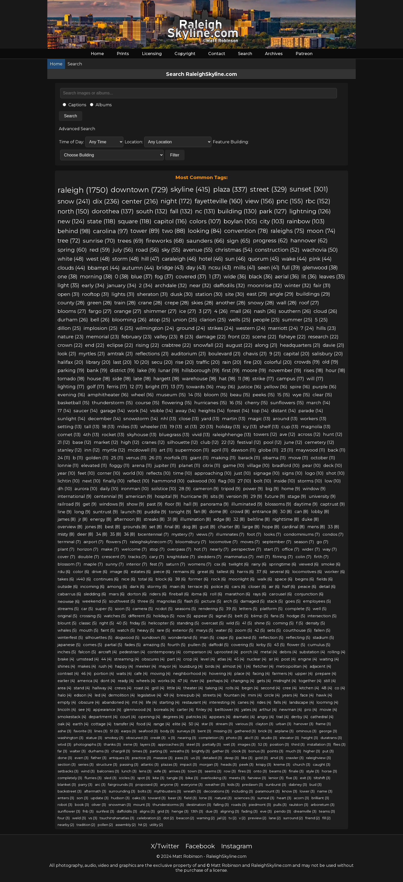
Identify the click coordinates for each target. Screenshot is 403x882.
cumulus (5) (319, 644)
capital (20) (296, 354)
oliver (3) (98, 804)
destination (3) (198, 804)
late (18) (142, 378)
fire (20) (253, 362)
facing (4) (261, 673)
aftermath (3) (95, 791)
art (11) (166, 450)
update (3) (99, 798)
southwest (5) (122, 601)
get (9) (90, 504)
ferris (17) (117, 386)
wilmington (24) (155, 328)
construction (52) (277, 249)
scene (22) (264, 337)
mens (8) (316, 526)
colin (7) (304, 556)
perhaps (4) (217, 680)
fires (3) (244, 771)
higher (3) (312, 751)
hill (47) (150, 258)
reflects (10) (158, 473)
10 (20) (141, 362)
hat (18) (227, 378)
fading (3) (250, 811)
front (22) (239, 337)
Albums (101, 104)
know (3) (289, 791)
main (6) (177, 586)
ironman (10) (135, 488)
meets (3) (237, 778)
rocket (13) (113, 434)
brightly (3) (201, 751)
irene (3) (130, 744)
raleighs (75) (287, 230)
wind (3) (88, 771)
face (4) (307, 695)
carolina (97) (110, 231)
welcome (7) (134, 549)
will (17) (315, 378)
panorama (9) (214, 504)
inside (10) (284, 480)
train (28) (125, 303)
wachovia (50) (320, 249)
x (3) (171, 738)
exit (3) (305, 778)
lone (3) (205, 798)
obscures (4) (153, 659)
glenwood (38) (320, 267)
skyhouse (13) (142, 434)
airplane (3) (284, 731)
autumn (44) (138, 267)
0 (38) (122, 277)
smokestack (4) (72, 717)
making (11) (223, 457)
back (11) (336, 450)
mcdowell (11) (142, 450)
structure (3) (106, 764)
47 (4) (183, 680)
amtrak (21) (120, 354)
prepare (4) (325, 673)
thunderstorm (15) (112, 402)
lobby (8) (320, 511)
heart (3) (284, 798)
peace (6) (307, 586)
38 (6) (180, 579)
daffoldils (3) (127, 811)
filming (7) (283, 556)
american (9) (139, 496)
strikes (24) (220, 328)
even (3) (81, 758)
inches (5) (67, 652)
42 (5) (259, 630)
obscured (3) (137, 738)
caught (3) (321, 764)
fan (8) (200, 511)
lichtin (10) (69, 480)
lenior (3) (276, 778)
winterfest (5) (70, 637)
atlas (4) (224, 659)
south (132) (151, 211)
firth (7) (321, 556)
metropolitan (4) (291, 666)
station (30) (209, 294)
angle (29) (282, 294)
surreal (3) (265, 798)
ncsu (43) (219, 267)
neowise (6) (69, 601)
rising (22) (147, 345)
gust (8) (207, 526)
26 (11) (155, 457)
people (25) (266, 320)
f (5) (299, 623)
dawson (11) (243, 450)
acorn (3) (301, 798)
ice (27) (187, 311)
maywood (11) (310, 450)
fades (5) (133, 644)
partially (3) (212, 744)
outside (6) (68, 586)
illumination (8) (195, 519)
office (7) (290, 549)
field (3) (190, 798)
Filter (174, 155)
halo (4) (64, 695)
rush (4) (105, 666)
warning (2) (206, 818)
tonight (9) (180, 511)
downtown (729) (139, 189)
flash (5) (191, 601)
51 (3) (114, 731)
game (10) (233, 465)
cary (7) (156, 556)
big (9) (272, 488)
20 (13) (206, 426)
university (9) (322, 496)
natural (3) (223, 798)
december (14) (104, 418)
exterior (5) (182, 630)
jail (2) (221, 818)
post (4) (288, 659)
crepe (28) (177, 303)
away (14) (186, 410)
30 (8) (286, 511)
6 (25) (126, 328)
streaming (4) (126, 659)
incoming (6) (92, 586)
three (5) (146, 601)
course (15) (147, 402)
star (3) (207, 724)
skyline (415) (190, 189)
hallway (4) (102, 688)
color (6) (81, 571)
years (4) (290, 695)
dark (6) (137, 586)
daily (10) (109, 488)
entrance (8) (265, 511)
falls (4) (280, 702)
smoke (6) (331, 564)
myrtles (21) (92, 354)
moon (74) (321, 230)
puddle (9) (155, 511)
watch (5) (126, 630)
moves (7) (250, 541)
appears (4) (219, 717)
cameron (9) (206, 488)
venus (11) (136, 457)
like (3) (246, 758)
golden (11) (97, 457)
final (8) (172, 526)
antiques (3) (119, 758)
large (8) (251, 526)
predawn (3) (252, 784)
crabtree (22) (176, 345)
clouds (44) (71, 267)
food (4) (143, 724)
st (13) (191, 426)
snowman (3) (119, 804)
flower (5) (296, 644)
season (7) (304, 541)
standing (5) (188, 623)
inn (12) (92, 450)
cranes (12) (153, 442)
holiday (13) (228, 426)
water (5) (224, 630)
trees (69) (130, 240)
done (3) (65, 758)
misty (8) (66, 534)
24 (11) (64, 457)
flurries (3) (93, 778)
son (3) (82, 798)
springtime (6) (282, 564)
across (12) (309, 434)
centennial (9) (108, 496)
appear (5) (203, 616)
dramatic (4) (244, 717)
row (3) (230, 771)
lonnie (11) (68, 465)
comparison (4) (197, 652)
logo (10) (314, 473)
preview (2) (257, 818)
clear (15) (322, 394)
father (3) (98, 758)
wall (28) (287, 303)
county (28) (71, 303)
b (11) (78, 457)
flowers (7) (116, 541)
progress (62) (270, 240)
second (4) (270, 688)
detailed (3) (212, 758)
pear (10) (311, 465)
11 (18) (244, 378)
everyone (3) (192, 784)
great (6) (205, 571)
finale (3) (296, 771)
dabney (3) (298, 784)
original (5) (67, 616)
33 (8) (333, 526)
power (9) (253, 488)
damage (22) (211, 337)
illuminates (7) (230, 534)
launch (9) (131, 511)
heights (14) (211, 410)
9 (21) (275, 354)
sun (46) (235, 258)
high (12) (130, 442)
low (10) (333, 480)
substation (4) (312, 652)
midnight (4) (284, 680)
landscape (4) (301, 702)
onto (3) (260, 771)
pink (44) (320, 258)
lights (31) (123, 294)
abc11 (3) (251, 738)
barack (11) (249, 457)
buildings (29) (313, 294)
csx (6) (220, 564)
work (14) (137, 410)
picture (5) (211, 601)
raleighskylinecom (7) (151, 541)
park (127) (273, 211)
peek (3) (246, 764)
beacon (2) (185, 818)
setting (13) (70, 426)
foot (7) (254, 534)
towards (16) (200, 386)
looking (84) (205, 230)
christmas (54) (233, 249)
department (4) (103, 717)
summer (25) (297, 320)
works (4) (166, 680)
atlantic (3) (150, 764)
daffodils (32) (229, 285)
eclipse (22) (120, 345)
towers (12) (265, 434)
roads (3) (238, 804)
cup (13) (289, 426)
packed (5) (246, 637)
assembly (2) (125, 825)
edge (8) (222, 519)
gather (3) (220, 751)
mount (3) (141, 804)
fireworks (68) (165, 240)
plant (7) (66, 549)
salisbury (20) (327, 354)
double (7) (88, 556)
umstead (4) (88, 659)
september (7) (276, 541)
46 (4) (86, 673)
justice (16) (249, 386)
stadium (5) (323, 637)
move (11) (298, 457)
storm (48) (125, 258)
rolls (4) (232, 688)
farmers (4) (282, 673)
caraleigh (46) (179, 258)
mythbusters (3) (167, 791)
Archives (274, 53)
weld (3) (79, 818)
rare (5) (163, 630)
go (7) (322, 541)
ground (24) (191, 328)
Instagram (236, 846)
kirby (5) (263, 644)
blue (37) (141, 277)
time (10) (182, 473)
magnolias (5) (169, 601)
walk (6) (264, 579)
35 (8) (115, 534)
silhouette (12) (182, 442)
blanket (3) (67, 784)
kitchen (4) (309, 688)
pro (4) (310, 709)
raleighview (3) (318, 758)
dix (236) (106, 201)
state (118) (101, 221)
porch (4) (249, 652)
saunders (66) (205, 240)
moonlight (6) (241, 579)
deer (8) (85, 534)
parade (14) (310, 410)
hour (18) (335, 370)
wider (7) (311, 549)
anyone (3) (169, 784)
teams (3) (327, 811)
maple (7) (93, 564)
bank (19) (97, 370)
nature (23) (71, 337)
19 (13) (176, 426)
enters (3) (66, 798)
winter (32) (298, 285)
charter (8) (229, 526)
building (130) (237, 211)
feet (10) (86, 473)
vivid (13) (201, 434)
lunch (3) (129, 771)
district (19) (122, 370)
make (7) (110, 549)
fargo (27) (100, 311)
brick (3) (265, 731)
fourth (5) (176, 644)
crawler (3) (295, 758)
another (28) (230, 303)
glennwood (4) (137, 709)
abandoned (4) (115, 702)
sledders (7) (210, 556)
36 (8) (129, 534)
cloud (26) (325, 311)
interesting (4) (222, 702)
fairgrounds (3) (120, 784)
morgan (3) (208, 764)
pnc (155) (290, 201)
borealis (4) (164, 709)
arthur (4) (268, 709)
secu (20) (162, 362)
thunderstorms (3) (168, 804)
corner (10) (108, 473)
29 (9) (256, 496)
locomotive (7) (223, 541)
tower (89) (145, 230)
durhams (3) (98, 751)
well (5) (319, 608)
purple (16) (324, 386)
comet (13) (69, 434)
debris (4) (288, 652)
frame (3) (323, 724)
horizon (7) (87, 549)
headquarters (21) (300, 345)
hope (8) (270, 526)
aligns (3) (147, 811)
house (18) (98, 378)
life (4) (151, 702)
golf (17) (95, 386)
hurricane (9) (194, 496)
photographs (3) (87, 744)
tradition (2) (86, 825)
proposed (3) (146, 784)
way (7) (330, 549)
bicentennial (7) (153, 534)
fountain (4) (234, 695)
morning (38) (96, 277)
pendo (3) (282, 811)
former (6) (198, 579)
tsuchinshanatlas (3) (117, 818)
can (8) (301, 511)
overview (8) (70, 526)
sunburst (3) (275, 784)
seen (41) (268, 267)
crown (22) (70, 345)
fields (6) (325, 579)
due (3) (212, 811)
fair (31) (322, 285)
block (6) (163, 579)
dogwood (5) (127, 637)
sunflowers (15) (287, 402)
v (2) (242, 818)
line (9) (65, 511)
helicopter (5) (161, 623)
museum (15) (171, 394)
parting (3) (158, 751)
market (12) (106, 442)
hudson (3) (120, 798)
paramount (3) (267, 791)
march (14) (318, 402)
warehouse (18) (199, 378)
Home (97, 53)
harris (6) (245, 571)
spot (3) (143, 778)
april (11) (220, 450)
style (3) (312, 771)
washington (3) (70, 738)
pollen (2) (105, 825)
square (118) (134, 221)
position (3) (279, 744)
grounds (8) (135, 526)
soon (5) (122, 608)
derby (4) (299, 717)
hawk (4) (324, 695)
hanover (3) (303, 724)
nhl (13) (168, 418)
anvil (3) (276, 758)
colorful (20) (278, 362)
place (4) (242, 673)
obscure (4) (88, 702)
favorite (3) (83, 731)
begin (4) (250, 688)
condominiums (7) (302, 534)
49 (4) (169, 695)
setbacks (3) (68, 771)
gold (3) (261, 758)
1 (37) (215, 277)
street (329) (268, 189)
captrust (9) (332, 504)
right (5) (106, 623)
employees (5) (317, 601)
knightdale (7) (181, 556)
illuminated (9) (246, 504)
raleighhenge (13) (232, 434)
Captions (74, 104)
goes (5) (292, 601)
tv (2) (232, 818)
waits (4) (124, 673)
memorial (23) (102, 337)
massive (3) (162, 758)
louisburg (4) (191, 666)
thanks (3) (112, 744)
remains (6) (184, 571)
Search (245, 53)
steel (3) (193, 744)
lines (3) (100, 731)
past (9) (154, 504)
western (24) (250, 328)
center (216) (140, 201)
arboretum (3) (322, 804)
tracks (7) (137, 556)
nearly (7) (219, 549)
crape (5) (225, 637)
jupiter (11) (165, 465)
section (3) (67, 764)
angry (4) (265, 717)
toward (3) (157, 798)
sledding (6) (95, 594)
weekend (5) (94, 601)
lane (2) (275, 818)
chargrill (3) (120, 751)
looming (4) (327, 702)
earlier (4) (66, 680)
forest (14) (238, 410)
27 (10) (244, 480)
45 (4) (239, 659)
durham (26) (73, 320)
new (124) (71, 221)
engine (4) (307, 659)
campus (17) (290, 378)
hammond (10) (168, 480)
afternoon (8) (127, 519)
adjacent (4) (320, 666)
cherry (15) (256, 402)
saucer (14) (86, 410)
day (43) (196, 267)
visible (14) (161, 410)
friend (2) (312, 818)
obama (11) (274, 457)
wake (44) (294, 258)
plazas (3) (169, 764)
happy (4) (124, 666)
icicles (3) (127, 778)
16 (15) (236, 402)
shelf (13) (269, 426)
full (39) (291, 267)
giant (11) (199, 457)
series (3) (86, 764)
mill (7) (263, 556)
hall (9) (191, 504)
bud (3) (315, 784)
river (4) (197, 680)
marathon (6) (237, 594)
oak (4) (64, 724)
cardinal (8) (293, 526)
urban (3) (283, 724)
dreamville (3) (305, 811)
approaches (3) (171, 744)
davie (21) (333, 345)
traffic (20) (208, 362)
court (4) (128, 717)
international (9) (74, 496)
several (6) (280, 571)
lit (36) (309, 277)
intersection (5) (322, 616)
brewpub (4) (188, 695)
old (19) (330, 362)
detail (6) (327, 586)
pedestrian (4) (132, 652)
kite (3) (158, 778)
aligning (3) (229, 811)
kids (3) (233, 784)
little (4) (174, 688)
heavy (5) (145, 630)
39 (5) (231, 608)
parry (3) (85, 784)
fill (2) (326, 818)
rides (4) (264, 702)
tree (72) (69, 240)
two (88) (173, 230)
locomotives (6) (307, 571)
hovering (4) (220, 673)
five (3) (291, 778)
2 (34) (145, 285)
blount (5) (67, 623)
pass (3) (181, 758)
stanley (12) (70, 450)
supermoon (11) (192, 450)
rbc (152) (318, 201)
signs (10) (292, 473)
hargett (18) (166, 378)
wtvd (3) (64, 744)
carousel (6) (280, 594)
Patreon (304, 53)
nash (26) (265, 311)
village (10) (258, 465)
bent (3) (204, 731)
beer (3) (174, 798)
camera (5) (143, 608)
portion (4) (104, 673)
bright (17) (156, 386)
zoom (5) (243, 630)
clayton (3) (264, 724)
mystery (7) (182, 534)
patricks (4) (196, 717)
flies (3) (339, 744)
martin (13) (233, 418)
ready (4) (126, 680)
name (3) (324, 791)
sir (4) (274, 659)
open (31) (68, 294)
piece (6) (161, 571)
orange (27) (127, 311)
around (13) (285, 418)
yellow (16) (275, 386)
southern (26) (295, 311)
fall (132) (181, 211)
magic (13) (259, 418)
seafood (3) (148, 731)
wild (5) (233, 623)
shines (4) (66, 666)
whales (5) (67, 630)
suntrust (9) (105, 511)
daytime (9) (306, 504)
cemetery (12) (319, 442)
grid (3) (163, 811)
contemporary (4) (164, 652)
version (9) (237, 496)
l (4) (247, 666)
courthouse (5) (297, 630)
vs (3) (92, 818)
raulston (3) (298, 804)
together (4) (310, 680)
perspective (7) (246, 549)
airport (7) (94, 541)
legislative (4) (149, 695)
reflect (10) (138, 480)
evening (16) (71, 394)
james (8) (67, 519)
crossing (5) (90, 616)
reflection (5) (271, 637)
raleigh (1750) (83, 190)
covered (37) (191, 277)
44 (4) (106, 659)
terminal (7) (69, 541)
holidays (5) (163, 616)
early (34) (93, 285)
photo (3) (234, 738)
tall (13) (91, 426)
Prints (123, 53)
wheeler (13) (153, 426)
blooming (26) (129, 320)
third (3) (298, 744)
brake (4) (66, 659)
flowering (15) (177, 402)
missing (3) (223, 731)
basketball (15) (73, 402)
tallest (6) (225, 571)
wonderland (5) (182, 637)
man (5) (207, 637)
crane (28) (150, 303)
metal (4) (268, 652)
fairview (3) (257, 778)
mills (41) (244, 267)
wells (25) (239, 320)
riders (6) (158, 594)
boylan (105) (240, 221)
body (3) (167, 731)
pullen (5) (197, 644)
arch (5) (231, 601)
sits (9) (217, 496)
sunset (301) (309, 189)
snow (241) (74, 201)
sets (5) (274, 630)
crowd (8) (240, 511)
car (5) (87, 608)
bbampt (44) (104, 267)
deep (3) (231, 758)
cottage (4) (101, 724)
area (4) (64, 688)
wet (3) (229, 744)
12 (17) (136, 386)
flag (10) (226, 480)
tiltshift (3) (322, 778)
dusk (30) (181, 294)
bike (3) (192, 778)
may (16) (225, 386)
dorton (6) (137, 594)
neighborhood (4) (189, 673)
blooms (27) (72, 311)
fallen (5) (322, 630)
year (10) (66, 473)
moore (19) (254, 370)
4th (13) (91, 434)
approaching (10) (213, 473)
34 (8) (101, 534)
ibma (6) (199, 594)
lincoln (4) (67, 709)
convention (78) (246, 230)
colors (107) (205, 221)
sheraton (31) (152, 294)
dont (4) (107, 680)
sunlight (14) (71, 418)
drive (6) (99, 571)
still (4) (330, 680)
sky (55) (171, 249)
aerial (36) (287, 277)
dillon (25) (69, 328)
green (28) (99, 303)
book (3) (82, 804)
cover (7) (66, 556)
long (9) (82, 511)
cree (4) (290, 688)
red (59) (99, 249)
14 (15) (195, 394)
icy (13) (250, 426)
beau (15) (240, 394)
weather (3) (215, 784)
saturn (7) (175, 564)
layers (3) (147, 744)
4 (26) (221, 311)
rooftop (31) (95, 294)
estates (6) (141, 571)
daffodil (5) (218, 644)
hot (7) (200, 549)
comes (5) (92, 644)
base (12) (81, 442)
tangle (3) (175, 778)
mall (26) (240, 311)
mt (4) (137, 702)
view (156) (259, 201)
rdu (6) (64, 571)
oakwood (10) (201, 480)
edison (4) (83, 695)
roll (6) (216, 594)
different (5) (139, 616)
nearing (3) (187, 738)
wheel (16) (142, 394)
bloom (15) (215, 394)
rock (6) (218, 579)
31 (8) (172, 519)
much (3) (293, 751)
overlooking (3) (213, 778)
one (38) (67, 277)
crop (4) (190, 659)
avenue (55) (198, 249)
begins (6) (304, 579)
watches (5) (115, 616)
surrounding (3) (122, 791)
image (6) (119, 571)
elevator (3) (289, 738)
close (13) (189, 418)
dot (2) (168, 818)
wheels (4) (145, 680)
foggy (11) (119, 465)
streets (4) (212, 695)
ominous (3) (306, 731)
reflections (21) (152, 354)
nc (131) (205, 211)
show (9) (135, 504)
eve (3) (266, 811)
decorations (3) (216, 791)
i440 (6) (84, 579)
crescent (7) (114, 556)
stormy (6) (157, 586)
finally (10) (114, 480)
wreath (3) (192, 791)
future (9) (275, 496)
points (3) (275, 751)
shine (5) (262, 623)
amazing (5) (154, 644)
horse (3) (329, 771)
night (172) (176, 201)
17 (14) (64, 410)
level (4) (207, 659)
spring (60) (72, 249)
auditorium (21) (188, 354)
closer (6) (257, 586)
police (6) (220, 586)
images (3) (246, 744)
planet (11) (189, 465)
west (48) (98, 258)
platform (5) (271, 608)
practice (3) (141, 758)
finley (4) (204, 709)
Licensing (152, 53)
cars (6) (239, 586)
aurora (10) (86, 488)
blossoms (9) (278, 504)
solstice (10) (163, 488)
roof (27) (309, 303)
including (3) (242, 791)
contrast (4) (68, 673)
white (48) (71, 258)
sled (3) (110, 778)
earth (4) (80, 724)
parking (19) (71, 370)
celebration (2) (149, 818)
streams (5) (68, 608)
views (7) (205, 534)
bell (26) (99, 320)
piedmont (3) (260, 804)
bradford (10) (286, 465)
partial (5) (113, 644)
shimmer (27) (160, 311)
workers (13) (313, 418)
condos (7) (333, 534)
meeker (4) (145, 666)
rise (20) (184, 362)
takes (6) (66, 579)
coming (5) (283, 623)
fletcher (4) (263, 666)
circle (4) (272, 695)
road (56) (147, 249)
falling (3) (221, 804)
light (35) (68, 285)
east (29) (257, 294)
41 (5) (247, 623)
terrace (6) (198, 586)
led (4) (100, 695)
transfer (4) (124, 724)
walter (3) (78, 751)
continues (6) (106, 579)
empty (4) (67, 702)
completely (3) (70, 778)
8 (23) (186, 337)
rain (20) (231, 362)
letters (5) (248, 608)
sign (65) (238, 240)
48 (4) (327, 688)
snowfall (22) (208, 345)
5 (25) (321, 320)
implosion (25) (100, 328)
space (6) (283, 579)
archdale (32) (171, 285)
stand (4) (82, 688)
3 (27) (205, 311)
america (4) (87, 680)
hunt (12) (332, 434)
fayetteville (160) (219, 201)
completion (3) (211, 738)
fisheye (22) (292, 337)
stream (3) (224, 724)
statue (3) (94, 738)
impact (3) (188, 764)
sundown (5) (154, 637)
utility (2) (156, 825)
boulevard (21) (224, 354)
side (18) (122, 378)
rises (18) (313, 370)
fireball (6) (179, 594)
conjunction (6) (309, 594)
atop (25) (159, 320)
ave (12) (287, 434)
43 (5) (279, 644)
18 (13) (108, 426)
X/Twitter (165, 846)
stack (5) (275, 601)
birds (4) (212, 666)
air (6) (274, 586)
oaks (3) (138, 798)
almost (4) (232, 666)
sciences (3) (244, 798)
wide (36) (235, 277)
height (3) (309, 738)
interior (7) (136, 564)
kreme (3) (282, 764)
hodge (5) (296, 616)
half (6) (288, 586)
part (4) (174, 659)
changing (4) (242, 680)
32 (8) (239, 519)
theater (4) (193, 688)
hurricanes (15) (210, 402)
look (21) (67, 354)
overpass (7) (179, 549)
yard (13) (210, 418)
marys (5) (204, 630)
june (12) (293, 442)
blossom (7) (69, 564)
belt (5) (241, 616)
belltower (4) (227, 709)
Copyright (185, 53)
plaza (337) (230, 189)
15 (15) (283, 394)
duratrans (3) (331, 738)
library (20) (98, 362)
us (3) (195, 758)
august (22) (239, 345)
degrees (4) (173, 717)
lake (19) (146, 370)
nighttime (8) (285, 519)
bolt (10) (262, 480)
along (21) (266, 345)
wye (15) (301, 394)
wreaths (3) (179, 751)
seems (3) (213, 771)
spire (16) (300, 386)
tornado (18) (71, 378)
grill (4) (158, 688)
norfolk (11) (175, 457)
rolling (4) (336, 652)
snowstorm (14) (140, 418)
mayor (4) (168, 666)
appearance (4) (107, 709)
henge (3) (180, 811)
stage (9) (297, 496)
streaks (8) (154, 519)
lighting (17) (71, 386)
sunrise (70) (99, 240)
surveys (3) (186, 731)
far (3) (62, 751)
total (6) (145, 579)
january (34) (121, 285)
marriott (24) (283, 328)
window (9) (314, 488)
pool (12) (272, 442)
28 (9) (185, 488)
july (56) (123, 249)
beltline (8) (259, 519)
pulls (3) (280, 804)
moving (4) (160, 673)
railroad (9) (69, 504)
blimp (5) (259, 616)
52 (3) (262, 744)
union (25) (185, 320)
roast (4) (141, 688)
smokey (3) (114, 738)
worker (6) (335, 571)
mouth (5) (88, 630)
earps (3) (128, 731)
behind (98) (74, 231)
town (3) (195, 771)
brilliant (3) (320, 798)
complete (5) (297, 608)
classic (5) (88, 623)
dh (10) (65, 488)
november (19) (285, 370)
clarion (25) (213, 320)
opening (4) (149, 717)
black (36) (260, 277)
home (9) (290, 488)
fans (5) (277, 616)
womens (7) (200, 564)
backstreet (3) (69, 791)
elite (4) (179, 724)
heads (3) (229, 764)
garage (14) (112, 410)
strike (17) (263, 378)
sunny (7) (115, 564)
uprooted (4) (226, 652)
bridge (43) (170, 267)
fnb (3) (88, 811)
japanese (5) (69, 644)
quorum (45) (263, 258)
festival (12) (249, 442)
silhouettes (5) (98, 637)
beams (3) (277, 771)
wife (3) (160, 771)
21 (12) (64, 442)
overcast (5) (213, 623)
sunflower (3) (69, 811)
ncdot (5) (163, 608)
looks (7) (272, 534)
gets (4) (264, 680)
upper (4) (304, 673)
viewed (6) (309, 564)
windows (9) (111, 504)
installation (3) (319, 744)
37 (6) (262, 571)
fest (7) (156, 564)
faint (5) (108, 630)
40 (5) (121, 623)
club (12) (209, 442)
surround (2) (293, 818)
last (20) (122, 362)
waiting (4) (329, 659)
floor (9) (173, 504)
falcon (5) (87, 652)
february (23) (137, 337)
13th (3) (197, 811)
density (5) (315, 623)
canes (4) (246, 702)
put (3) (328, 751)
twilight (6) (239, 564)
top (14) (260, 410)
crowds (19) (307, 362)
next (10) (91, 480)
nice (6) (128, 579)
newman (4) (290, 709)
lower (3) (307, 791)
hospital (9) (166, 496)
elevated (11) (94, 465)
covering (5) (242, 644)
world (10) (133, 473)
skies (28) (202, 303)
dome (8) (218, 511)
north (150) (73, 211)
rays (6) (260, 594)
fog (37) (164, 277)
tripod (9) (231, 488)
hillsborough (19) (200, 370)
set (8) (155, 526)
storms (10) (310, 480)
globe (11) (268, 450)
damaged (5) (252, 601)
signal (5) (224, 616)
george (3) (328, 731)
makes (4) (87, 666)
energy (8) (101, 519)
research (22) (323, 337)
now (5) (184, 616)
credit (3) (158, 738)
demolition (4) (121, 695)
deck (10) (332, 465)
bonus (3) (257, 751)
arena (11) (142, 465)
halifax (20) (70, 362)
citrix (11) (211, 465)
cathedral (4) (321, 717)
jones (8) (93, 526)
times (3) (140, 751)
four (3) (64, 818)
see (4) (84, 709)
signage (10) (266, 473)
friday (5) (138, 623)
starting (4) (169, 702)
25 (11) (117, 457)
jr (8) (83, 519)
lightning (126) (310, 211)
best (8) (112, 526)
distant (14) (283, 410)
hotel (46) (211, 258)
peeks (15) (264, 394)
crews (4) (123, 688)
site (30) (234, 294)
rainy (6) (259, 564)
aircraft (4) (107, 652)
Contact (216, 53)
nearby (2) (66, 825)
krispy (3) (263, 764)
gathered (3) (245, 731)
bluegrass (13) (174, 434)
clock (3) (239, 751)
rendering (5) (210, 608)
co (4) (340, 688)
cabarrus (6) (69, 594)
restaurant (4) (194, 702)
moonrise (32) (265, 285)
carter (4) (185, 709)
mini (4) (255, 695)
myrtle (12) (113, 450)
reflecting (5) (298, 637)
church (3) (301, 764)
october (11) (323, 457)
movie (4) (328, 709)
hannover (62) (309, 240)
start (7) (271, 549)
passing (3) (129, 764)
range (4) (161, 724)
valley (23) (166, 337)
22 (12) (228, 442)
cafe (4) (141, 673)
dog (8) (189, 526)
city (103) (272, 221)
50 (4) (194, 724)
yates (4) (249, 709)
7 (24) (307, 328)
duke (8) (310, 519)
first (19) (231, 370)
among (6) (117, 586)
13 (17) (177, 386)
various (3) (244, 724)
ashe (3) (64, 731)
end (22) (94, 345)
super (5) (103, 608)
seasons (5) (185, 608)
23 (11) (287, 450)
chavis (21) (255, 354)
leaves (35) (332, 277)
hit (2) (142, 825)
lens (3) (145, 771)
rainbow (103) (306, 221)
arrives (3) (177, 771)
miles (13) (127, 426)
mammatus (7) (239, 556)
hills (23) (326, 328)
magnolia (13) (316, 426)
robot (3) (65, 804)
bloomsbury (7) (190, 541)
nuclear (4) (256, 659)
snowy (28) (261, 303)
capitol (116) (170, 221)
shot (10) (335, 473)
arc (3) (100, 784)
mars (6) (117, 594)
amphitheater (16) (108, 394)
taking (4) (214, 688)
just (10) (242, 473)
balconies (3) (108, 771)
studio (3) (269, 738)
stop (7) (157, 549)
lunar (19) (168, 370)
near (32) (200, 285)
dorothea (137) (113, 211)
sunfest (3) (105, 811)
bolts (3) (144, 791)
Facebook (200, 846)
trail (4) (282, 717)
